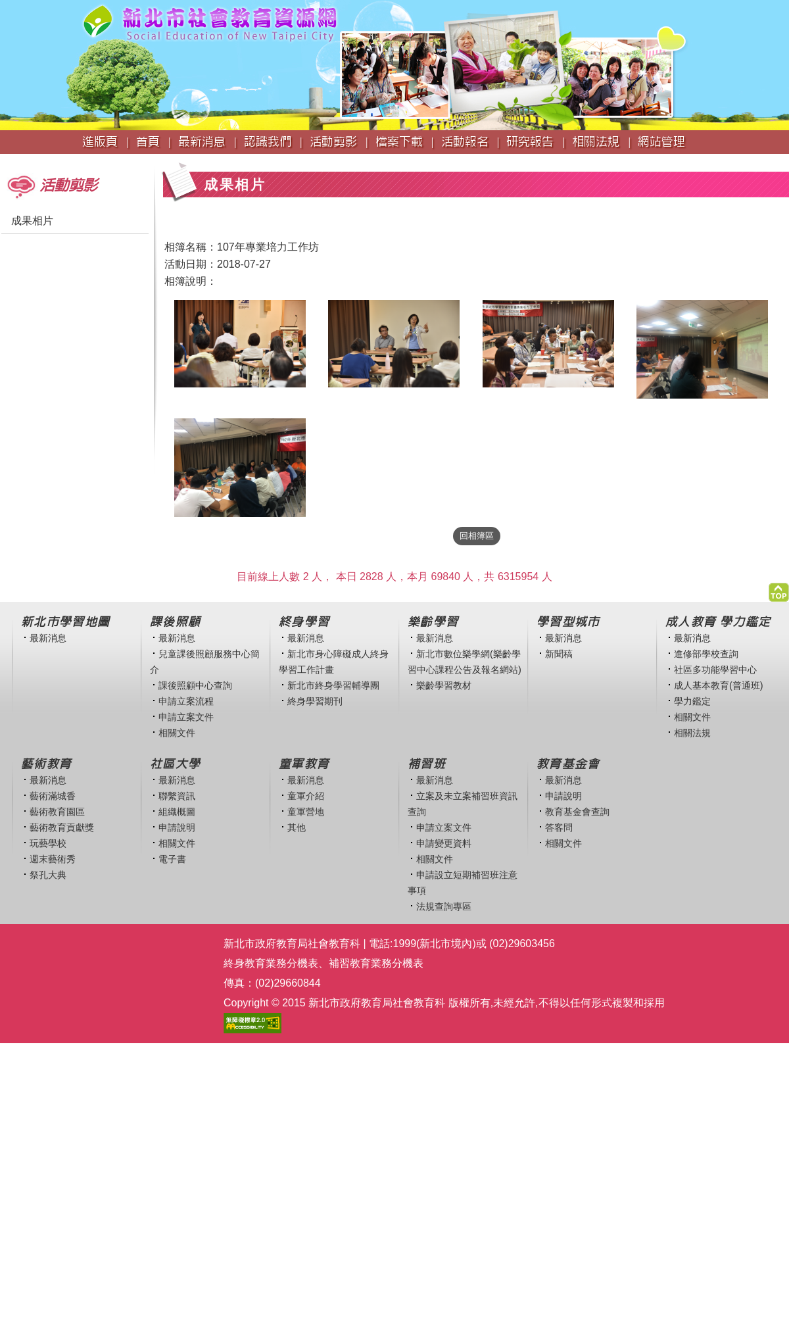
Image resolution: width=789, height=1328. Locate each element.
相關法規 (692, 732)
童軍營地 (305, 811)
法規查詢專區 (443, 906)
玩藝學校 (48, 843)
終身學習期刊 (315, 701)
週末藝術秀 (53, 859)
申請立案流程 (186, 701)
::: (4, 160)
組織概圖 (176, 811)
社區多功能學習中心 (715, 669)
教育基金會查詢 (577, 811)
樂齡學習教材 (443, 685)
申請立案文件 (186, 717)
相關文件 (176, 732)
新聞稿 (559, 654)
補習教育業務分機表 (376, 963)
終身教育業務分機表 (271, 963)
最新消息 (48, 638)
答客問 (559, 827)
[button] (779, 589)
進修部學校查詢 (706, 654)
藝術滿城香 (53, 796)
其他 (296, 827)
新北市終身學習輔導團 (333, 685)
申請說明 (176, 827)
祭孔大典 (48, 875)
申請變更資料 (443, 843)
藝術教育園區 (57, 811)
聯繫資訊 (176, 796)
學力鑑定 (692, 701)
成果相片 (32, 220)
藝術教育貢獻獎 (62, 827)
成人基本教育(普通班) (718, 685)
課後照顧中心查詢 (195, 685)
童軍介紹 (305, 796)
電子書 (172, 859)
